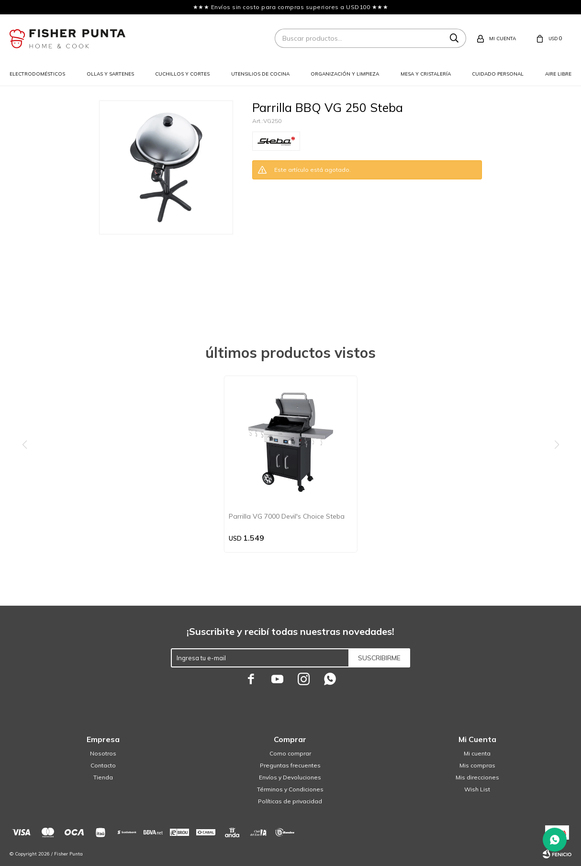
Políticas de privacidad (290, 801)
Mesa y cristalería (426, 74)
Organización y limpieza (345, 74)
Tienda (103, 777)
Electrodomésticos (37, 74)
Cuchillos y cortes (182, 74)
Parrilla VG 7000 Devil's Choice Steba (287, 516)
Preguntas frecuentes (290, 765)
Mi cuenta (477, 753)
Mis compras (477, 765)
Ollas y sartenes (110, 74)
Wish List (477, 789)
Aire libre (558, 74)
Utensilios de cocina (260, 74)
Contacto (103, 765)
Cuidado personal (498, 74)
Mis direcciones (477, 777)
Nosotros (103, 753)
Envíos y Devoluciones (290, 777)
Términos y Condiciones (290, 789)
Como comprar (290, 753)
